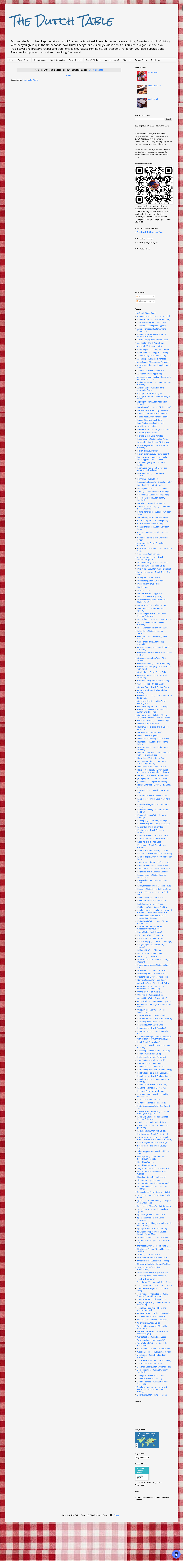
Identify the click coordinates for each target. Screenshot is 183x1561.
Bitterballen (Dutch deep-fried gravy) (153, 442)
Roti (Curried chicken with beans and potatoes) (153, 1126)
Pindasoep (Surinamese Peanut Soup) (153, 1050)
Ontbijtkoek (153, 99)
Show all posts (96, 70)
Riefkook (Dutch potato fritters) (151, 1091)
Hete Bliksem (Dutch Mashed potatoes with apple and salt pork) (154, 753)
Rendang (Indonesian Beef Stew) (151, 1088)
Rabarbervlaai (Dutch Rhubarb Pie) (152, 1084)
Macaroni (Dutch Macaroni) (149, 956)
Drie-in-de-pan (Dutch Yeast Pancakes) (154, 569)
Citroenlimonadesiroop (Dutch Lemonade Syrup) (150, 558)
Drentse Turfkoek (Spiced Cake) (151, 565)
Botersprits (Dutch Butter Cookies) (152, 488)
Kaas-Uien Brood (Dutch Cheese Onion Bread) (154, 791)
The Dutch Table (62, 21)
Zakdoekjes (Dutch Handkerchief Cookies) (151, 1356)
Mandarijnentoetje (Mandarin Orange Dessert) (153, 960)
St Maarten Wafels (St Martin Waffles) (153, 1237)
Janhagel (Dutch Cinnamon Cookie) (152, 778)
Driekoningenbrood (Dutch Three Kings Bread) (154, 573)
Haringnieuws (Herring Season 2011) (153, 738)
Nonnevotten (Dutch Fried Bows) (151, 980)
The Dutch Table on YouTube (150, 232)
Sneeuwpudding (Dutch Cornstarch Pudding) (152, 1187)
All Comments (144, 301)
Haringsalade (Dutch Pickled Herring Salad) (152, 743)
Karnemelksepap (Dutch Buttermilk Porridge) (152, 816)
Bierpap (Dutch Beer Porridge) (150, 436)
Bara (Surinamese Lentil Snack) (150, 423)
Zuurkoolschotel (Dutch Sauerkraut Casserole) (152, 1382)
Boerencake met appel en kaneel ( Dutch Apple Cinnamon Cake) (152, 458)
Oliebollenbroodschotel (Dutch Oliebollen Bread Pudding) (150, 987)
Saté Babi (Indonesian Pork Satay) (152, 1142)
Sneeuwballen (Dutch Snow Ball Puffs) (153, 1183)
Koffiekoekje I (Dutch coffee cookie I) (153, 868)
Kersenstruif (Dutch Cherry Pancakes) (153, 823)
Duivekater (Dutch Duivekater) (150, 580)
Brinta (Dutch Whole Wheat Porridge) (153, 491)
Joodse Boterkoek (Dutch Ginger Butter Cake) (154, 786)
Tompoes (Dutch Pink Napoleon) (151, 1299)
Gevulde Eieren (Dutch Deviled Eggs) (153, 687)
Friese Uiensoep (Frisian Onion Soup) (153, 627)
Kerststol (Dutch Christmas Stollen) (152, 835)
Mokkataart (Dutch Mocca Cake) (151, 970)
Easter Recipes (143, 590)
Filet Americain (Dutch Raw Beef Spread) (151, 609)
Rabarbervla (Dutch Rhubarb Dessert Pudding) (153, 1080)
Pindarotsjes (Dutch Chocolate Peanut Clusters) (153, 1046)
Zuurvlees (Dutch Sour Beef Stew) (152, 1395)
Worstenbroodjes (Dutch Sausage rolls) (154, 1352)
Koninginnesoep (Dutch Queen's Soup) (154, 885)
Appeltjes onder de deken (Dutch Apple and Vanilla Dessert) (154, 378)
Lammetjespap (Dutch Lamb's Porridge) (154, 941)
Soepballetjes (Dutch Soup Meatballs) (153, 1192)
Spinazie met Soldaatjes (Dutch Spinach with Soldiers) (154, 1224)
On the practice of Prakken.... (149, 991)
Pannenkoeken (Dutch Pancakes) (151, 1028)
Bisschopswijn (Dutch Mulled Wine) (152, 439)
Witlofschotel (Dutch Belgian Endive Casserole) (152, 1344)
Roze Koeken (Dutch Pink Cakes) (151, 1131)
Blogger (117, 1515)
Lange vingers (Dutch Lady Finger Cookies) (151, 945)
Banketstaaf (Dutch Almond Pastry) (152, 416)
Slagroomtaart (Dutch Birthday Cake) (153, 1168)
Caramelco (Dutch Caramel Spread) (152, 520)
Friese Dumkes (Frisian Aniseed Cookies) (150, 623)
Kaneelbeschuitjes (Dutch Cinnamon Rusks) (153, 805)
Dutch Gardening (57, 60)
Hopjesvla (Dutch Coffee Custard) (151, 766)
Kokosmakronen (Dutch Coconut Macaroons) (151, 876)
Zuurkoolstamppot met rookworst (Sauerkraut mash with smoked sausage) (152, 1389)
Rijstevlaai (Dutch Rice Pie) (148, 1099)
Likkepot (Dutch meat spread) (150, 953)
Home (11, 60)
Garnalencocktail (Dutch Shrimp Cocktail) (150, 642)
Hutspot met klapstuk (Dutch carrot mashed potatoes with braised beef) (153, 771)
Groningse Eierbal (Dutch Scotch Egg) (153, 720)
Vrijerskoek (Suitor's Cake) (148, 1323)
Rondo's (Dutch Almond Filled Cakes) (153, 1122)
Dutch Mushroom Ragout (148, 584)
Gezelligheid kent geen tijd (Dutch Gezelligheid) (151, 702)
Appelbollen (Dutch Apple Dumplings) (153, 352)
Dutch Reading (75, 60)
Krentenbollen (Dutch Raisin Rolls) (152, 897)
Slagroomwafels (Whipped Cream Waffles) (151, 1172)
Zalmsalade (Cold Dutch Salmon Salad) (154, 1360)
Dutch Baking (24, 60)
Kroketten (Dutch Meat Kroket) (150, 904)
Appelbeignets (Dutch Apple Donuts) (153, 349)
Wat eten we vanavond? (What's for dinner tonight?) (152, 1332)
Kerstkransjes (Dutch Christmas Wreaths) (151, 831)
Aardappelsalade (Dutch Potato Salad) (153, 316)
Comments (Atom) (30, 80)
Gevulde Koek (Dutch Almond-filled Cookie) (152, 691)
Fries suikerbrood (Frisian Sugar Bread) (154, 619)
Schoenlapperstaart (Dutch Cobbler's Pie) (153, 1152)
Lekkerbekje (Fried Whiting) (149, 950)
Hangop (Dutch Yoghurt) (147, 735)
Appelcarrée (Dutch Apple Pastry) (151, 355)
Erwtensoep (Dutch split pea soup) (152, 605)
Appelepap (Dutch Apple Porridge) (152, 358)
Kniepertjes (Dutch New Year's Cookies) (154, 853)
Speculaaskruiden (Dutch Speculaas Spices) (152, 1210)
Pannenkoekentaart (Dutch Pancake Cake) (152, 1032)
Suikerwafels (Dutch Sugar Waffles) (152, 1272)
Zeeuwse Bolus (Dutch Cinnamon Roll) (154, 1366)
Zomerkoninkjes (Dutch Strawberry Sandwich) (152, 1371)
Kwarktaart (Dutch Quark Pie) (150, 935)
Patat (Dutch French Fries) (148, 1042)
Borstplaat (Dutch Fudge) (148, 479)
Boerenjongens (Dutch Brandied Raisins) (151, 463)
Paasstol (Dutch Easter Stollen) (150, 1021)
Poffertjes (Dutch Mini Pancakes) (151, 1057)
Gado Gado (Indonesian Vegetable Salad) (152, 637)
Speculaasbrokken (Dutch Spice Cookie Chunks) (154, 1196)
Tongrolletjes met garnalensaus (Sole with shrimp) (153, 1303)
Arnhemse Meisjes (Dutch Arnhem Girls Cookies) (154, 383)
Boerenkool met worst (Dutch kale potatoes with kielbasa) (152, 469)
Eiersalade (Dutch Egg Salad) (149, 596)
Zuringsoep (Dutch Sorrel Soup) (151, 1375)
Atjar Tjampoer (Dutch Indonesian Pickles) (152, 402)
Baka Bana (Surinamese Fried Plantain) (154, 407)
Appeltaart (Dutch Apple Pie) (149, 373)
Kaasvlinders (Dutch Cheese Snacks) (153, 795)
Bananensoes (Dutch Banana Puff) (152, 413)
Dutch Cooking (40, 60)
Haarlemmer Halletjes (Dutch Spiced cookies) (153, 728)
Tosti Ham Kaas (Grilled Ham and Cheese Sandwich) (151, 1309)
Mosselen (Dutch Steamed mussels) (153, 973)
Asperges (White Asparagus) (149, 393)
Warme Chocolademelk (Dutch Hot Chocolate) (152, 1327)
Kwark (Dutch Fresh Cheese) (149, 932)
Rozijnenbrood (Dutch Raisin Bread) (152, 1134)
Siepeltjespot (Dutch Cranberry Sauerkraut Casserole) (150, 1157)
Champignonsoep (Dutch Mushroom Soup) (153, 527)
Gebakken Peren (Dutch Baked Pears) (153, 663)
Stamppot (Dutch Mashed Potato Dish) (154, 1245)
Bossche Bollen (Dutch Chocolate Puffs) (154, 482)
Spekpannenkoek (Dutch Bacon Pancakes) (150, 1218)
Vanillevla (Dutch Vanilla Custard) (151, 1316)
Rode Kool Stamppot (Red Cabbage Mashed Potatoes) (152, 1117)
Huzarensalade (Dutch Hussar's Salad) (153, 775)
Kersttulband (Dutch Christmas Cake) (153, 838)
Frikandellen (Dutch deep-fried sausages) (150, 632)
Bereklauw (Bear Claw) (147, 426)
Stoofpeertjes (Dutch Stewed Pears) (153, 1257)
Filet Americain (154, 85)
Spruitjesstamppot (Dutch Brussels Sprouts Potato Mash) (152, 1232)
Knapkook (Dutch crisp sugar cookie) (153, 850)
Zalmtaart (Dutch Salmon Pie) (150, 1363)
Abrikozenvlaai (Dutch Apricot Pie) (152, 322)
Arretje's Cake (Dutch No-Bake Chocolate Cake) (150, 388)
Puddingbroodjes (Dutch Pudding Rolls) (154, 1073)
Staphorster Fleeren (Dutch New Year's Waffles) (154, 1250)
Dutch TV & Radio (93, 60)
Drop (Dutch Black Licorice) (149, 577)
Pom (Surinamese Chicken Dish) (151, 1060)
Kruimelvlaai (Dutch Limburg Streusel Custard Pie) (153, 922)
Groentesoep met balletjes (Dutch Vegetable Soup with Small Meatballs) (153, 716)
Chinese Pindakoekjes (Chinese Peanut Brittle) (154, 533)
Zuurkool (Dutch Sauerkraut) (149, 1378)
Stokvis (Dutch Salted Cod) (148, 1254)
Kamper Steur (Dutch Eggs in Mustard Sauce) (153, 800)
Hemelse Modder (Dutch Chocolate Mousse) (152, 748)
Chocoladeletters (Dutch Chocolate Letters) (152, 538)
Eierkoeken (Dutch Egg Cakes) (150, 593)
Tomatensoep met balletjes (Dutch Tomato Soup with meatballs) (152, 1295)
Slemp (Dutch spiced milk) (148, 1180)
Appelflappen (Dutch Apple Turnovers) (153, 362)
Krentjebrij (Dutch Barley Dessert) (152, 900)
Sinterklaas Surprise (145, 1162)
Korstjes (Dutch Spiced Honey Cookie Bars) (153, 893)
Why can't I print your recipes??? (151, 1340)
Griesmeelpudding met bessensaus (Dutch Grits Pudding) (152, 710)
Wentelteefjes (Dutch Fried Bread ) (152, 1337)
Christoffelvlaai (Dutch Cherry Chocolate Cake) (154, 549)
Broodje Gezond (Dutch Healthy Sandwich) (151, 499)
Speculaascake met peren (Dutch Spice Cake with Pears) (154, 1201)
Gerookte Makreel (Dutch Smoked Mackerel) (152, 676)
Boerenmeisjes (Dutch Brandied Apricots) (151, 474)
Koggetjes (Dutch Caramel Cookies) (152, 871)
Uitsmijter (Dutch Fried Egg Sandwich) (153, 1313)
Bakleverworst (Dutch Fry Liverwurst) (153, 410)
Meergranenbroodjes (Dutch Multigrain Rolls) (154, 966)
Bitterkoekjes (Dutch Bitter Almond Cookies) (152, 446)
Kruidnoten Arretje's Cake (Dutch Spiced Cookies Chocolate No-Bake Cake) (154, 911)
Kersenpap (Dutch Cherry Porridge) (152, 820)
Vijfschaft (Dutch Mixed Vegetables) (152, 1319)
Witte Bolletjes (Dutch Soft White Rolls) (154, 1348)
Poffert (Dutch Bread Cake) (149, 1053)
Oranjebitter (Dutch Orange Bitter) (152, 998)
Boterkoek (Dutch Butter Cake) (150, 485)
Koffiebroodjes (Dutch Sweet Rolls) (152, 865)
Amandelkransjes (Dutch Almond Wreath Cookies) (151, 335)
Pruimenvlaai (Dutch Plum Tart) (150, 1066)
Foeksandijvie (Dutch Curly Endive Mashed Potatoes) (151, 614)
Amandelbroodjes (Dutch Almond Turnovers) (151, 330)
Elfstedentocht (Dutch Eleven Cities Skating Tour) (152, 600)
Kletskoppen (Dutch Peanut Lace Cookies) (151, 846)
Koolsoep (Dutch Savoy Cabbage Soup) (154, 889)
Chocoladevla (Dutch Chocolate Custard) (151, 544)
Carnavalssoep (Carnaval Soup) (150, 523)
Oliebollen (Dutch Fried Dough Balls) (153, 983)
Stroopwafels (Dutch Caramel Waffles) (154, 1264)
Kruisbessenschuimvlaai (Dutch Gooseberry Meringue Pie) (150, 927)
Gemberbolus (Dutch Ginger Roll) (151, 672)
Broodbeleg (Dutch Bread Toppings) (153, 494)
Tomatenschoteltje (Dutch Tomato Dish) (152, 1289)
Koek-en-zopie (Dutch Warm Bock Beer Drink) (154, 857)
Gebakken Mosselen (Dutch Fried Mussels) (151, 659)
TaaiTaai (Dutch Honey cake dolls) (152, 1275)
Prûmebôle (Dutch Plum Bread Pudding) (154, 1069)
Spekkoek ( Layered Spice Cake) (151, 1214)
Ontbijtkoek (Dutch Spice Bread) (151, 995)
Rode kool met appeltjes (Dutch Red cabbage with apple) (153, 1112)
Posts (140, 296)
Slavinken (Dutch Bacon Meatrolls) (152, 1177)
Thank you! (155, 60)
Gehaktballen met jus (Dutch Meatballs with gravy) (154, 667)
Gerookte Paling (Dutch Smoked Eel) (153, 680)
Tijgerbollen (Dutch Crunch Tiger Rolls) (154, 1282)
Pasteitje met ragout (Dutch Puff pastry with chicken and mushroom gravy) (154, 1037)
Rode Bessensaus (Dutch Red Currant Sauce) (153, 1107)
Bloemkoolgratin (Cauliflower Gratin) (153, 454)
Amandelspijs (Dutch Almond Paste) (152, 339)
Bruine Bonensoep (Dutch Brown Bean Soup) (154, 513)
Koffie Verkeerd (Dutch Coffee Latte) (153, 862)
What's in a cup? (112, 60)
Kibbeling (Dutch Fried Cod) (149, 842)
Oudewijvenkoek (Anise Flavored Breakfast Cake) (151, 1011)
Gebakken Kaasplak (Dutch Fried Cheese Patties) (154, 653)
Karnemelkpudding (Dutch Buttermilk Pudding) (153, 810)
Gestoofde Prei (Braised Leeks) (150, 684)
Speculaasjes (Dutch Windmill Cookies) (154, 1206)
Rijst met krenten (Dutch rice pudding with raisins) (153, 1095)
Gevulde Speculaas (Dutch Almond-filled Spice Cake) (154, 696)
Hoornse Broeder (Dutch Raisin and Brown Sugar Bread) (152, 762)
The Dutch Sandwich (146, 1279)
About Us (127, 60)
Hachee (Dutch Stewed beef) (149, 732)
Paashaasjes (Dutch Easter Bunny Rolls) (154, 1018)
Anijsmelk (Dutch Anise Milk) (149, 346)
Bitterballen (153, 72)
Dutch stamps (143, 587)
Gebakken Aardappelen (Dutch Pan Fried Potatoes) (154, 648)
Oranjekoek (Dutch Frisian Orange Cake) (154, 1001)
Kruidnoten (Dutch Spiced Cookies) (152, 907)
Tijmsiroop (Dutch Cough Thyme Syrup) (154, 1285)
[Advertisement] (153, 270)
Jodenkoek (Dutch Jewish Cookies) (152, 781)
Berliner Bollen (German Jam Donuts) (153, 429)
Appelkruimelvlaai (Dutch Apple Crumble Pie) (154, 366)
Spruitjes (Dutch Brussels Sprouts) (152, 1228)
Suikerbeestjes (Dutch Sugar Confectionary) (149, 1268)
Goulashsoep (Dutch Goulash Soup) (152, 706)
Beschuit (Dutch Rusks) (147, 432)
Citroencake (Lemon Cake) (148, 554)
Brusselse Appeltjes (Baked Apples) (152, 517)
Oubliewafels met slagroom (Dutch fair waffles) (154, 1005)
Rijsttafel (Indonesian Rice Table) (151, 1102)
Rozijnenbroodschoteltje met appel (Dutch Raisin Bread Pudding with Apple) (154, 1138)
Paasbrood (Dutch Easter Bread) (151, 1015)
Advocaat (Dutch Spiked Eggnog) (151, 325)
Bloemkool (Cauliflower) (147, 451)
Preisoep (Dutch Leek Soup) (149, 1063)
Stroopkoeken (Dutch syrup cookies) (153, 1260)
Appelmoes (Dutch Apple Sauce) (151, 370)
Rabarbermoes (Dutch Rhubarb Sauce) (154, 1076)
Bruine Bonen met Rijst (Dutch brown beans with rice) (153, 507)
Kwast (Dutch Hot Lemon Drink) (151, 938)
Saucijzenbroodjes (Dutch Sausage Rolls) (152, 1146)
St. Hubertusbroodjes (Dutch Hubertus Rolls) (153, 1241)
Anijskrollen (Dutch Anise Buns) (150, 343)
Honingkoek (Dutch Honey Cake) (151, 758)
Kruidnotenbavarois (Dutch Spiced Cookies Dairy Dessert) (152, 916)
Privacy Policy (141, 60)
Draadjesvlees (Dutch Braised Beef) (152, 562)
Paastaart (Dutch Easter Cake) (150, 1024)
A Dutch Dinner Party (146, 313)
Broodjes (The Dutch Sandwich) (151, 503)
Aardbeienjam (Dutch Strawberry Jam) (153, 319)
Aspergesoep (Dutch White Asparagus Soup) (153, 397)
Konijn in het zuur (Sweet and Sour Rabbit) (152, 881)
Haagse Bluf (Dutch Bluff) (148, 723)
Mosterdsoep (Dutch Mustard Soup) (153, 977)
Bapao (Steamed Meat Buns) (150, 420)
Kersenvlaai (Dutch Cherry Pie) (150, 827)
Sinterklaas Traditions (146, 1165)
